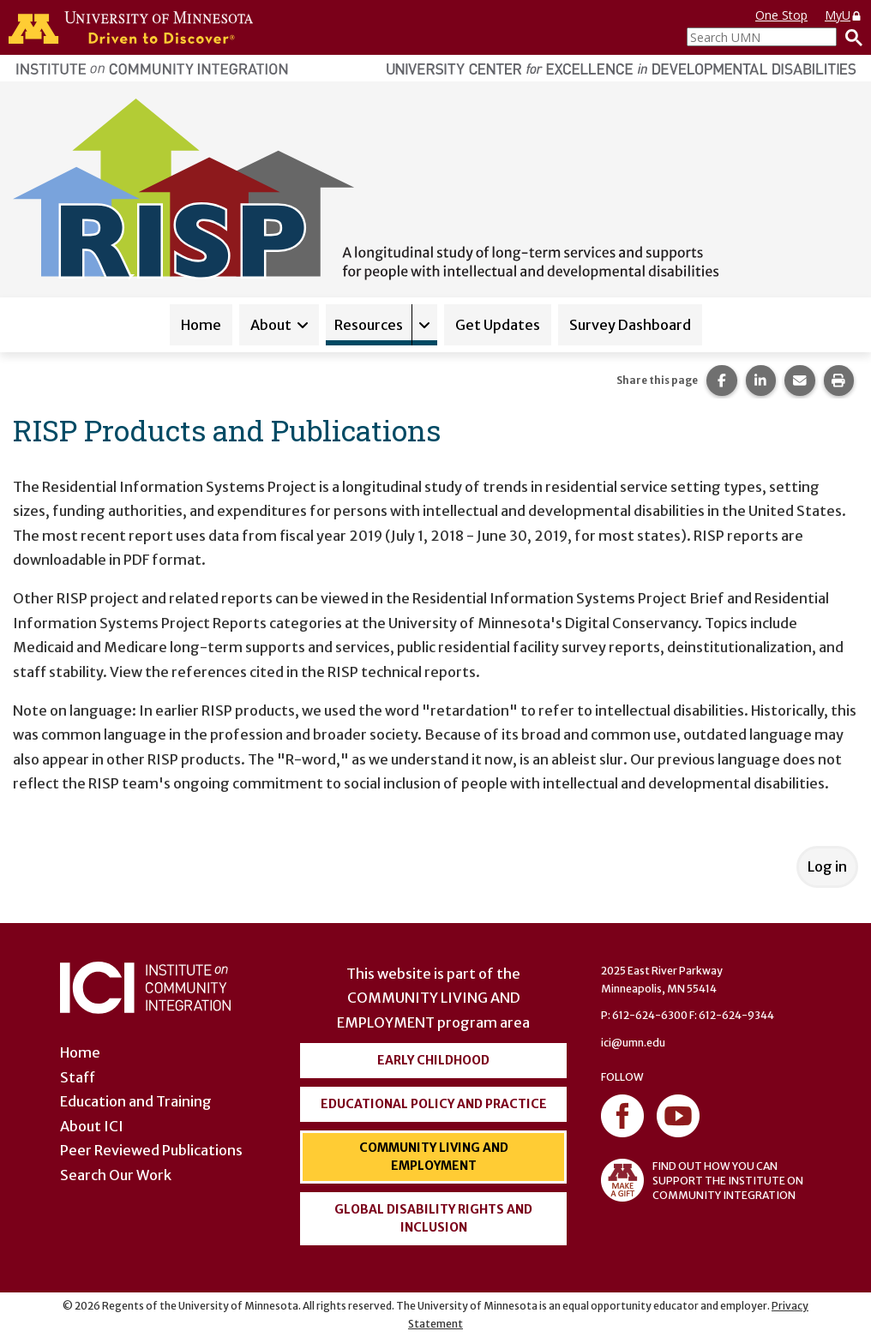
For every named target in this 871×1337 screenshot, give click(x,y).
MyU (843, 15)
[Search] (849, 36)
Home (201, 324)
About (270, 324)
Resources (368, 324)
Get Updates (497, 324)
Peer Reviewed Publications (151, 1150)
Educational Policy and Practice (434, 1104)
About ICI (91, 1126)
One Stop (781, 15)
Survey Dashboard (630, 324)
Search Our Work (115, 1175)
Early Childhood (433, 1060)
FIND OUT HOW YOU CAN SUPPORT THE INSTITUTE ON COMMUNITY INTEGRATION (702, 1180)
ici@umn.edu (633, 1042)
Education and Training (136, 1101)
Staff (77, 1077)
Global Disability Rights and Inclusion (433, 1218)
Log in (827, 866)
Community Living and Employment (433, 1156)
